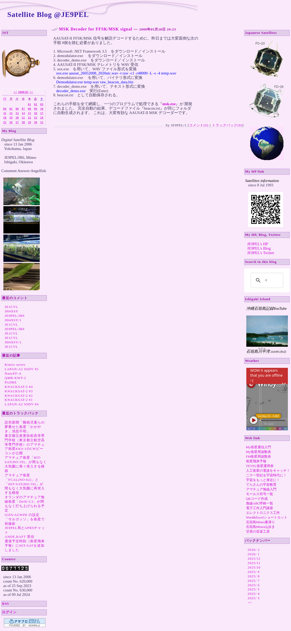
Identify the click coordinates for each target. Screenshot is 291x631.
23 (35, 117)
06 (17, 108)
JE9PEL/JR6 (14, 316)
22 (29, 117)
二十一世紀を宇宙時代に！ (266, 475)
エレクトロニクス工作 (263, 513)
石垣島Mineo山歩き (260, 527)
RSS (5, 603)
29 (29, 122)
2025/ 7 (254, 581)
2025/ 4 (254, 594)
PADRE (11, 382)
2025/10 (254, 567)
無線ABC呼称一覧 (259, 503)
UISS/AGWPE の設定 (22, 515)
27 (17, 122)
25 (4, 122)
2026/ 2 (254, 550)
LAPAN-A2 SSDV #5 (22, 369)
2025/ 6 (254, 585)
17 (41, 113)
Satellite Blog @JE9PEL (48, 14)
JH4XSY (11, 311)
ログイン (9, 612)
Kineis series (15, 365)
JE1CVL (11, 307)
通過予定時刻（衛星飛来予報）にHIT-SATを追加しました (25, 545)
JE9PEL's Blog (259, 248)
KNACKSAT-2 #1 (19, 400)
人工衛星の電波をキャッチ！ (268, 470)
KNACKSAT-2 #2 (19, 395)
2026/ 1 (254, 554)
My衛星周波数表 (258, 452)
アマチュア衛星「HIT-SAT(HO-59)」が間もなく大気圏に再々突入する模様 (26, 464)
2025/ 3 (254, 598)
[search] (266, 280)
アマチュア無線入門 (261, 489)
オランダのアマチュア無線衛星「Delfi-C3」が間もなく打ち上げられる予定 (25, 503)
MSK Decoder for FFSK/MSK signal (95, 29)
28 (23, 122)
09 (35, 108)
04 (4, 108)
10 (41, 108)
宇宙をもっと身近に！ (263, 480)
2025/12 (254, 558)
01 (29, 104)
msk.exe (169, 104)
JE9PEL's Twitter (260, 253)
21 (23, 117)
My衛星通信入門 (258, 447)
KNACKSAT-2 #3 (19, 391)
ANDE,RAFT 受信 (19, 537)
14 (23, 113)
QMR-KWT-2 (15, 378)
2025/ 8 (254, 576)
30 (35, 122)
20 (17, 117)
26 (11, 122)
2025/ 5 (254, 589)
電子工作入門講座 (259, 508)
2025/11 (254, 563)
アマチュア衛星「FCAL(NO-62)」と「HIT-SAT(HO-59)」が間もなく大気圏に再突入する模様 (25, 484)
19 (11, 117)
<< (15, 92)
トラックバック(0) (227, 125)
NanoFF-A (13, 373)
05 (11, 108)
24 (41, 117)
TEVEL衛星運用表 (260, 466)
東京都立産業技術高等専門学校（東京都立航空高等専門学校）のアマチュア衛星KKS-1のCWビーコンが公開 (25, 444)
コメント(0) (198, 125)
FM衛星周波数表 (258, 456)
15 (29, 113)
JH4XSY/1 (13, 320)
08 (29, 108)
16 (35, 113)
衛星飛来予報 (256, 461)
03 (41, 104)
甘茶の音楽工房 (258, 531)
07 (23, 108)
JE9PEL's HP (257, 244)
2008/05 (23, 92)
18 (4, 117)
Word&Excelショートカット (266, 517)
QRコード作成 (257, 499)
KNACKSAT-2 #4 (19, 387)
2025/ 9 (254, 572)
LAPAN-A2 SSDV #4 (22, 404)
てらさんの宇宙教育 (261, 485)
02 (35, 104)
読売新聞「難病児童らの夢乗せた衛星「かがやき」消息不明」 (25, 426)
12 (11, 113)
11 (4, 113)
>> (31, 92)
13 (17, 113)
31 (41, 122)
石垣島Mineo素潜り (260, 522)
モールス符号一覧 (259, 494)
